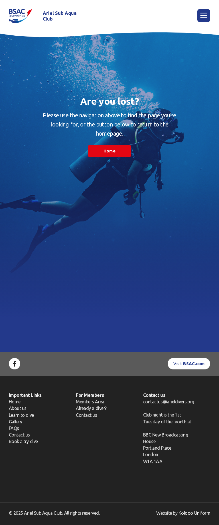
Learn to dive (21, 415)
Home (109, 150)
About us (18, 408)
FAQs (14, 428)
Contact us (19, 434)
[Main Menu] (203, 15)
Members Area (90, 401)
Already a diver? (91, 408)
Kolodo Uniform (194, 513)
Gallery (15, 421)
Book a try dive (23, 441)
